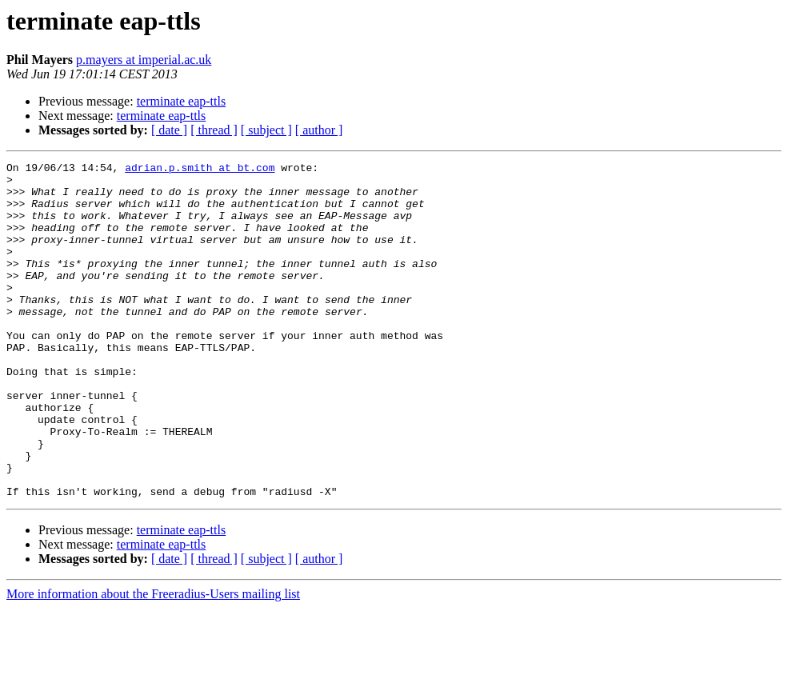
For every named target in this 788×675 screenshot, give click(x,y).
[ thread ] (214, 130)
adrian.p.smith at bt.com (199, 169)
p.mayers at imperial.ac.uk (143, 59)
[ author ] (319, 130)
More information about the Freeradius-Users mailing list (153, 661)
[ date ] (169, 130)
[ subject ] (266, 130)
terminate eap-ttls (181, 101)
